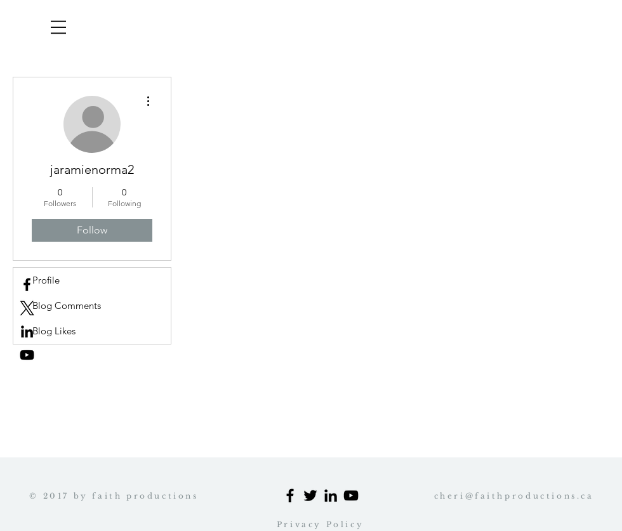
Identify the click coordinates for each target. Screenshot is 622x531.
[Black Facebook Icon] (290, 495)
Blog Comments (66, 305)
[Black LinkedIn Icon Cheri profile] (27, 331)
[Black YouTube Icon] (27, 355)
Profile (46, 280)
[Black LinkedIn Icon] (331, 495)
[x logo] (27, 308)
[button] (58, 27)
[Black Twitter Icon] (310, 495)
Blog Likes (54, 331)
